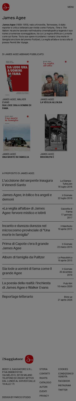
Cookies (63, 369)
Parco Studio (22, 397)
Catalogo (45, 382)
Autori (43, 387)
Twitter (62, 390)
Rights (43, 378)
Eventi (43, 391)
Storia (43, 369)
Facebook (64, 381)
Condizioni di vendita (66, 375)
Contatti (44, 374)
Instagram (64, 385)
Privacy (44, 396)
